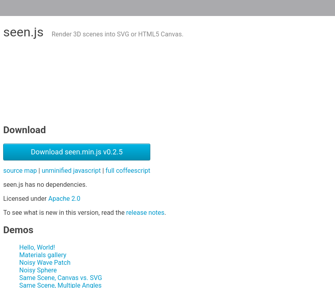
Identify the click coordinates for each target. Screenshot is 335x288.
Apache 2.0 (64, 198)
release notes (145, 212)
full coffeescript (127, 170)
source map (20, 170)
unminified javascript (71, 170)
